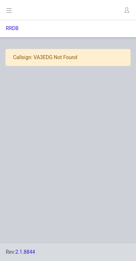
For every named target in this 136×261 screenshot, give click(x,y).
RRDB (12, 28)
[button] (126, 10)
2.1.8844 (25, 252)
